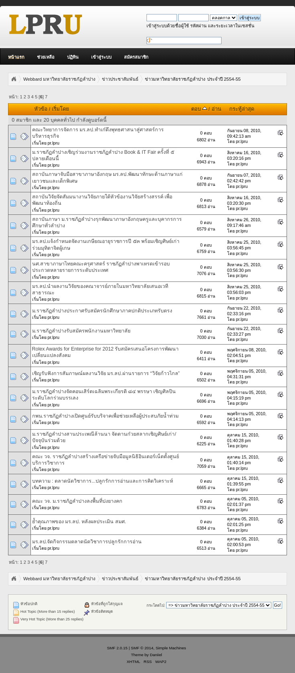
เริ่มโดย (60, 109)
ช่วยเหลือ (46, 57)
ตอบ (199, 109)
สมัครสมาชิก (136, 57)
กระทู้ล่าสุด (241, 109)
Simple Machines (171, 648)
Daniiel (156, 655)
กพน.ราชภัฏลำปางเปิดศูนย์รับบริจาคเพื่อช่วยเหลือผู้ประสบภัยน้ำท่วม (105, 416)
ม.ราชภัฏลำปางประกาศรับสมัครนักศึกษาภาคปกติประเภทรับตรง (102, 311)
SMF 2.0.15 (117, 648)
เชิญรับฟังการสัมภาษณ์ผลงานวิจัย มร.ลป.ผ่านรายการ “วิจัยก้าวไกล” (106, 373)
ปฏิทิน (73, 57)
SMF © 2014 (142, 648)
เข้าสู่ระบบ (101, 57)
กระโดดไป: (155, 605)
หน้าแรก (16, 57)
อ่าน (216, 109)
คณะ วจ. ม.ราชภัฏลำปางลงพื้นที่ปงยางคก (77, 501)
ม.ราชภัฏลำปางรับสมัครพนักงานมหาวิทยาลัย (81, 331)
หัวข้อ (40, 109)
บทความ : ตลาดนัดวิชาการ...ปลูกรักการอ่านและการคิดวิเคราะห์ (102, 481)
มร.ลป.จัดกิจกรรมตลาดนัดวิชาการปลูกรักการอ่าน (87, 542)
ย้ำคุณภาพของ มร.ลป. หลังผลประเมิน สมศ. (79, 521)
